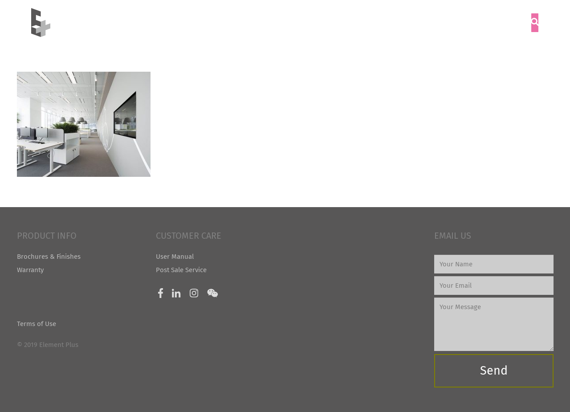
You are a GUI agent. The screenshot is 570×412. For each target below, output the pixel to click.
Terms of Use (36, 324)
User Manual (175, 257)
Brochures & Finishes (49, 257)
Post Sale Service (181, 270)
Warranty (30, 270)
